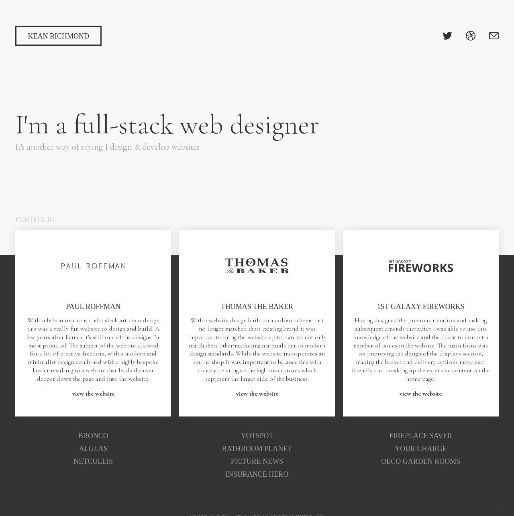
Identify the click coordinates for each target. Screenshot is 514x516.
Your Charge (421, 449)
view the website (93, 394)
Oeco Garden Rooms (420, 461)
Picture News (257, 461)
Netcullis (93, 461)
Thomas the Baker (257, 307)
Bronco (93, 436)
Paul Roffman (93, 307)
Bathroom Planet (257, 449)
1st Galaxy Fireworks (421, 307)
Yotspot (257, 436)
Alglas (93, 449)
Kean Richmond (58, 36)
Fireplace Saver (420, 436)
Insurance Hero (257, 474)
